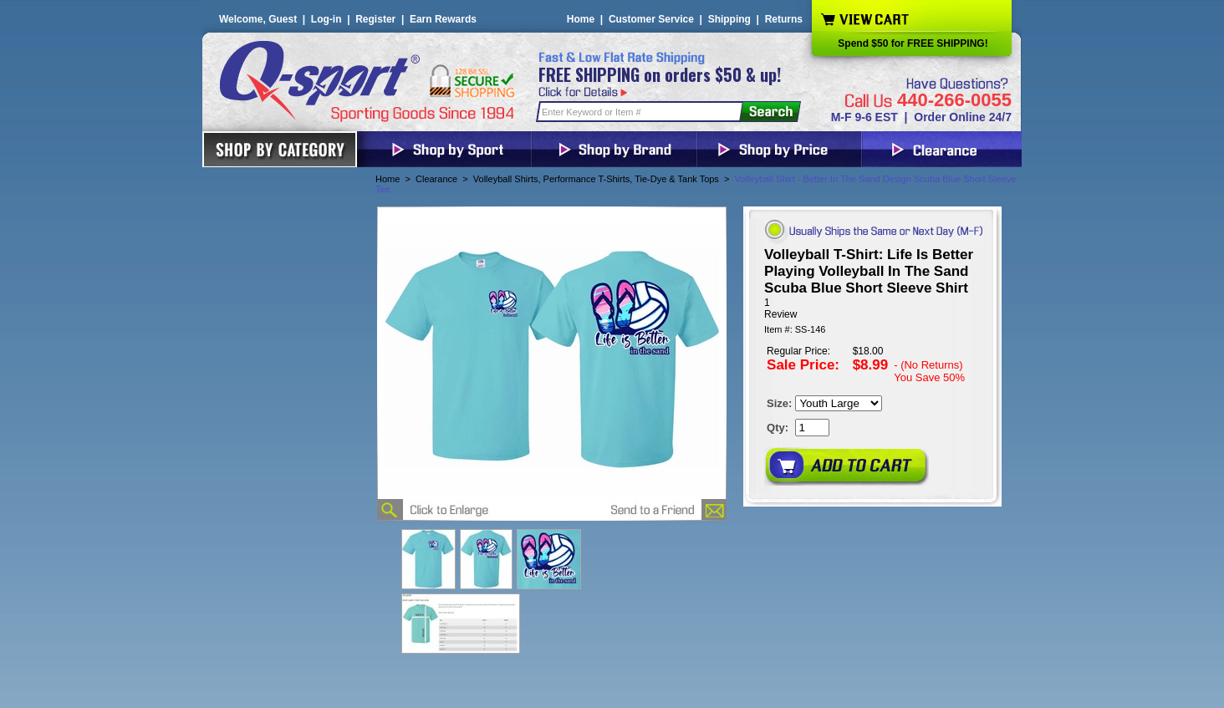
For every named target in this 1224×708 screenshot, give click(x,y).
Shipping (729, 19)
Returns (784, 19)
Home (580, 19)
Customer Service (651, 19)
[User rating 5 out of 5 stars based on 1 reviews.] (872, 308)
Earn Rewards (443, 19)
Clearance (436, 179)
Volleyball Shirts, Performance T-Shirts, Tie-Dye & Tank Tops (596, 179)
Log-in (326, 19)
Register (375, 19)
